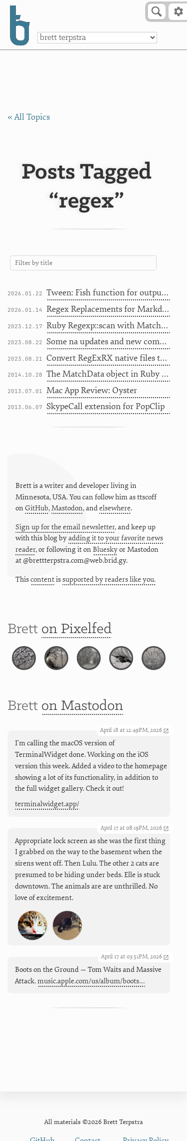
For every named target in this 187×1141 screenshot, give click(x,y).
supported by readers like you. (109, 579)
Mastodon (67, 508)
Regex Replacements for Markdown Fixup (108, 309)
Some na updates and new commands (108, 341)
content (42, 579)
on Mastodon (82, 706)
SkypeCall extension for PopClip (105, 406)
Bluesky (105, 549)
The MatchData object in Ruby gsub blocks (108, 374)
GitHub (36, 508)
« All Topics (28, 117)
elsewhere (115, 508)
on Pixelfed (76, 629)
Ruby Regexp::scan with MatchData (108, 325)
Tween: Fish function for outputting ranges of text (108, 292)
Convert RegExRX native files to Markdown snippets (108, 358)
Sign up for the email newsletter (65, 527)
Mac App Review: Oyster (91, 390)
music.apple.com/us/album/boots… (91, 981)
